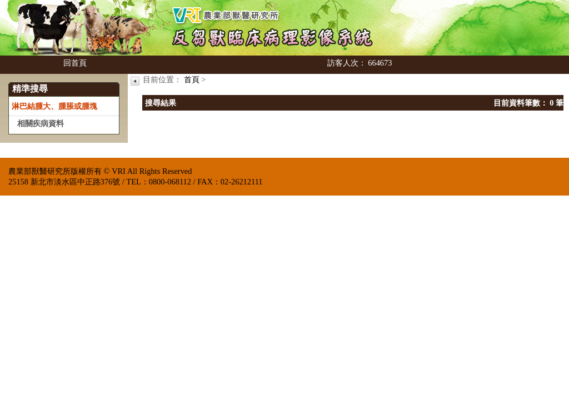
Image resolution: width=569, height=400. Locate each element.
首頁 (191, 79)
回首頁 (75, 62)
